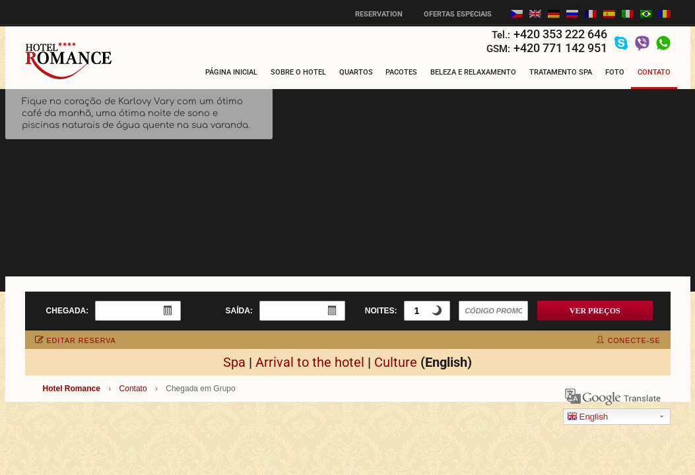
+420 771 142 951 (560, 48)
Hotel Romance (71, 388)
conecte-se (629, 340)
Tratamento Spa (560, 72)
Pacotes (401, 72)
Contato (654, 72)
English (588, 417)
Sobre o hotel (298, 72)
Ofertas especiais (458, 14)
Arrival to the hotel (309, 362)
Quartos (356, 72)
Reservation (379, 14)
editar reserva (75, 340)
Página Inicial (231, 72)
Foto (614, 72)
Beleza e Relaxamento (473, 72)
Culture (395, 362)
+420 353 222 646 (560, 34)
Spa (234, 362)
